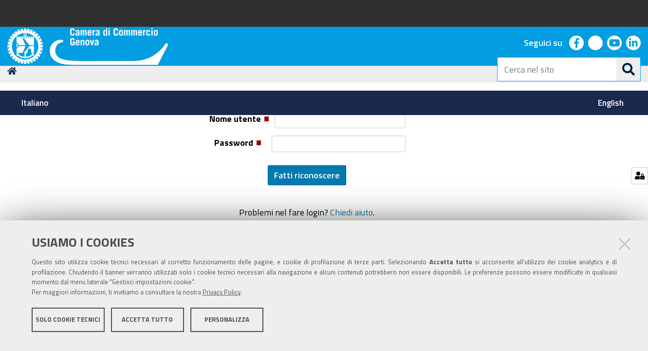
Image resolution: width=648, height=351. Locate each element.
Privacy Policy (222, 298)
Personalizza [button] (226, 325)
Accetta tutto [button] (147, 325)
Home (13, 138)
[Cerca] (628, 69)
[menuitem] (36, 103)
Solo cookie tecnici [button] (68, 325)
